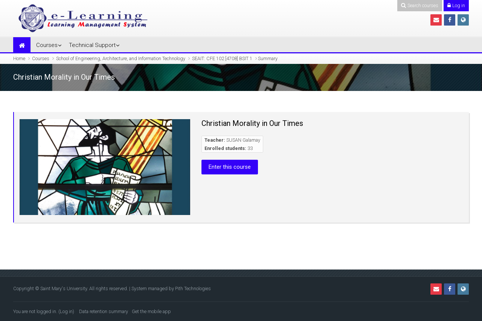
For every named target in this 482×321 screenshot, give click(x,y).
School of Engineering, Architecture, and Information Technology (120, 58)
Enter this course (230, 167)
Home (19, 58)
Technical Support (92, 45)
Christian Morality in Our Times (252, 123)
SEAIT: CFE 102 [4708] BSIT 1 (222, 58)
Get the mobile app (151, 311)
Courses (47, 45)
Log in (66, 311)
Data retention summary (103, 311)
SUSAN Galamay (243, 140)
